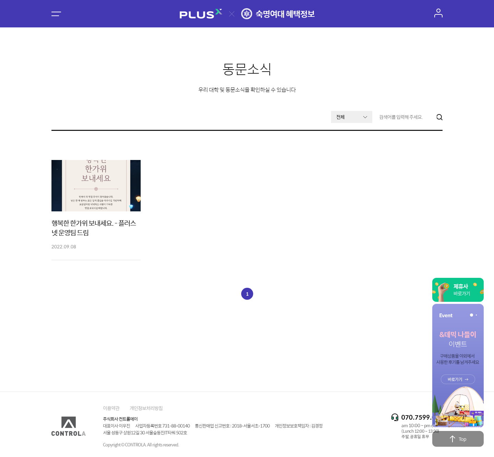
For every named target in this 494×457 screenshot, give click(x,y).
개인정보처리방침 (146, 408)
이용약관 (111, 408)
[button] (471, 315)
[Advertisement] (247, 342)
